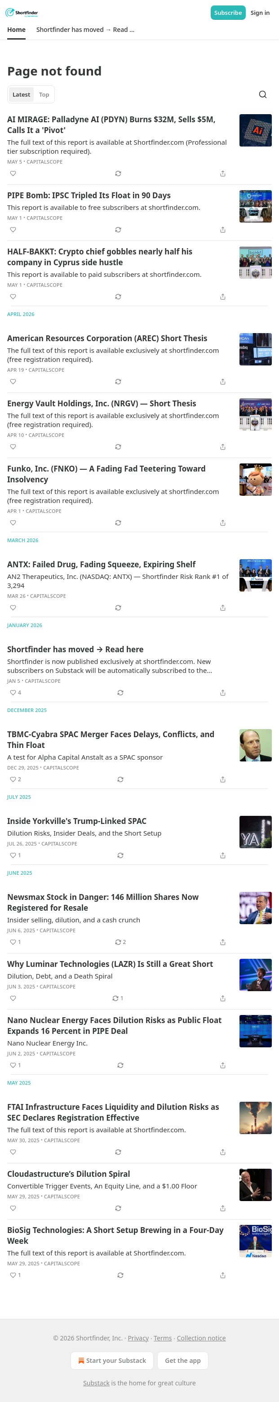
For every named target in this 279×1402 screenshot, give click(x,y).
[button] (16, 30)
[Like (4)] (15, 692)
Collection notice (201, 1338)
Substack (96, 1383)
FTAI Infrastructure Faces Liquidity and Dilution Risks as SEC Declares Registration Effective (113, 1112)
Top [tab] (44, 94)
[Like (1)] (15, 855)
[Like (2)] (15, 779)
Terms (163, 1338)
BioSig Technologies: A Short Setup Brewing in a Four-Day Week (115, 1235)
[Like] (13, 173)
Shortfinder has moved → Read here (75, 649)
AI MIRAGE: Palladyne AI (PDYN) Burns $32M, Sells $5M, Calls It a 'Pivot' (111, 124)
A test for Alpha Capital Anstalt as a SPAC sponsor (85, 756)
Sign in (260, 13)
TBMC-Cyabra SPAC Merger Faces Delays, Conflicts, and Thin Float (110, 739)
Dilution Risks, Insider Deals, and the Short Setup (84, 832)
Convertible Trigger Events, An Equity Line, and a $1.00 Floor (102, 1185)
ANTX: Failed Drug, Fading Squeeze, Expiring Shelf (101, 564)
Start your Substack (111, 1361)
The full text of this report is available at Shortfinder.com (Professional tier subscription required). (117, 147)
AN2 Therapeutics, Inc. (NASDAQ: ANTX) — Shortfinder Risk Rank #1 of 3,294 (117, 581)
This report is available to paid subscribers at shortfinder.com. (104, 274)
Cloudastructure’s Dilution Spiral (68, 1174)
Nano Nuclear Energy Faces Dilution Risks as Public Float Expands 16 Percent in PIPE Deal (114, 1025)
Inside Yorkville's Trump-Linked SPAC (76, 821)
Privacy (138, 1338)
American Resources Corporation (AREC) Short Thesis (107, 338)
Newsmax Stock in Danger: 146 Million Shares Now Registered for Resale (103, 902)
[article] (139, 146)
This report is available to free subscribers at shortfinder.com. (103, 207)
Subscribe (228, 13)
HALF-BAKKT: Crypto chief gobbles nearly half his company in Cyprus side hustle (99, 256)
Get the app (183, 1360)
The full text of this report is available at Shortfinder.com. (96, 1129)
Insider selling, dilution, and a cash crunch (73, 919)
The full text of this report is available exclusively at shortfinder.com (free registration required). (113, 355)
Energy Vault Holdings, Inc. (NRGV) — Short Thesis (101, 403)
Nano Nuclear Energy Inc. (47, 1042)
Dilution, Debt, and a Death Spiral (60, 975)
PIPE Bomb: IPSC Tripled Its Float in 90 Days (89, 195)
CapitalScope (44, 161)
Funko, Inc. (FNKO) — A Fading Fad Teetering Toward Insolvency (106, 474)
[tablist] (31, 94)
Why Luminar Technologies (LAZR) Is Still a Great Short (110, 964)
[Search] (263, 94)
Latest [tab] (21, 94)
